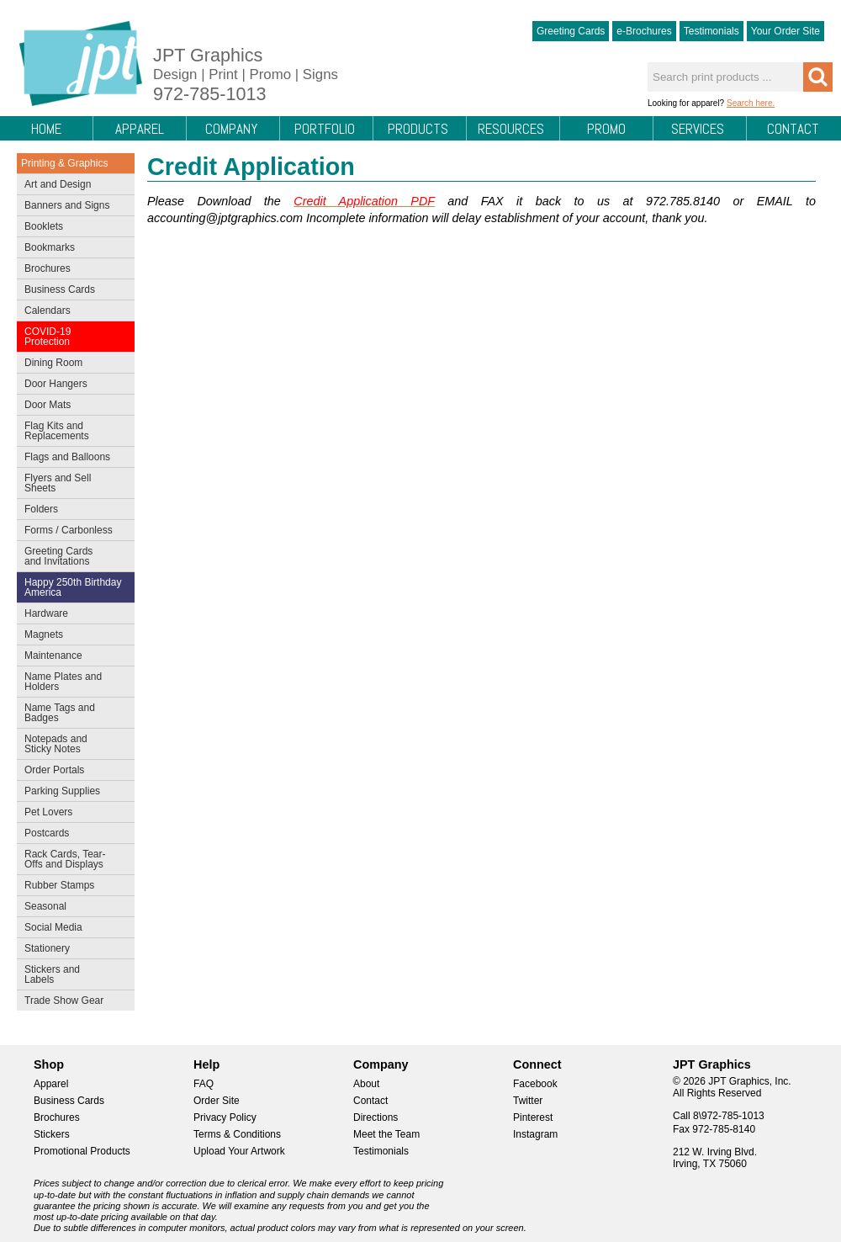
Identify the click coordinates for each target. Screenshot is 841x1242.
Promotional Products (82, 1151)
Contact (793, 128)
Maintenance (72, 657)
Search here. (751, 103)
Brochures (72, 270)
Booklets (43, 226)
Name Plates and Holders (63, 682)
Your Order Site (785, 31)
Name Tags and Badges (72, 713)
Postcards (72, 834)
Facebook (535, 1084)
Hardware (46, 613)
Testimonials (711, 31)
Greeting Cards (571, 31)
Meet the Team (386, 1134)
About (366, 1084)
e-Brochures (643, 31)
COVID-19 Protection (72, 337)
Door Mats (72, 406)
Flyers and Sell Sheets (72, 483)
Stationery (72, 950)
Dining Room (72, 364)
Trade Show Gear (72, 1002)
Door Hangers (72, 385)
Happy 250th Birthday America (72, 587)
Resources (511, 128)
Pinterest (533, 1117)
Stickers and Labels (72, 974)
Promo (606, 128)
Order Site (216, 1101)
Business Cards (72, 291)
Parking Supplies (72, 792)
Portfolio (324, 128)
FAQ (203, 1084)
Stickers (52, 1134)
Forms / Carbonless (68, 530)
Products (418, 128)
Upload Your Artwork (239, 1151)
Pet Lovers (72, 813)
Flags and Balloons (72, 458)
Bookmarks (49, 247)
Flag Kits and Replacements (72, 431)
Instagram (535, 1134)
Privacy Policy (225, 1117)
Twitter (527, 1101)
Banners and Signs (72, 207)
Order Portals (54, 770)
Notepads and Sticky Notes (72, 744)
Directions (375, 1117)
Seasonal (72, 908)
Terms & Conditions (237, 1134)
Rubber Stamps (59, 885)
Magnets (43, 634)
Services (697, 128)
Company (231, 128)
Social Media (72, 929)
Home (46, 128)
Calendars (47, 310)
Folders (72, 510)
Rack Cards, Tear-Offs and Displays (72, 859)
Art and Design (72, 186)
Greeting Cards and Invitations (72, 556)
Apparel (139, 128)
